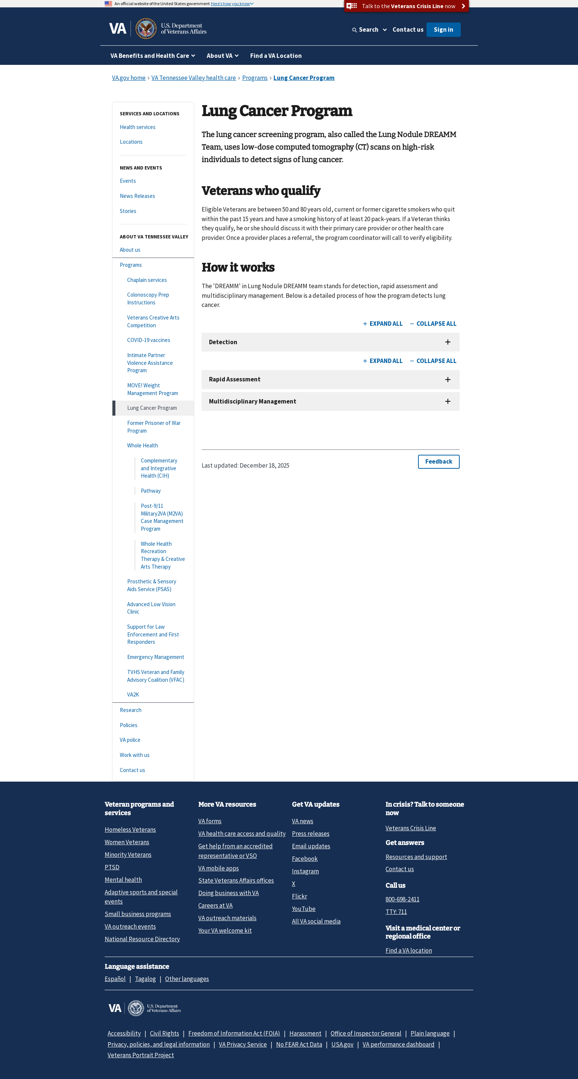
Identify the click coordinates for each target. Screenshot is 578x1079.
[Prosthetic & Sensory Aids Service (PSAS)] (153, 585)
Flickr (299, 896)
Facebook (305, 859)
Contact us (408, 29)
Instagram (305, 871)
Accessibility (124, 1033)
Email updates (311, 846)
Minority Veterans (128, 855)
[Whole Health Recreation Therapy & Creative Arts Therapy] (153, 556)
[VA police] (153, 740)
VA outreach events (130, 926)
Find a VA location (409, 950)
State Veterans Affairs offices (236, 880)
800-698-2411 (402, 899)
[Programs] (153, 265)
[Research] (153, 710)
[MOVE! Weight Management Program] (153, 389)
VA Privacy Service (243, 1044)
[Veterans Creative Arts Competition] (153, 321)
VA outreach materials (227, 918)
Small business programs (138, 914)
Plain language (430, 1033)
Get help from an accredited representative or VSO (235, 850)
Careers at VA (215, 905)
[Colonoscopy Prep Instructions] (153, 298)
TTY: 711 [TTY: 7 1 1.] (396, 912)
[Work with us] (153, 755)
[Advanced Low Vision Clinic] (153, 608)
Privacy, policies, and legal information (159, 1044)
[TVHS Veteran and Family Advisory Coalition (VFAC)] (153, 676)
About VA (220, 56)
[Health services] (153, 127)
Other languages (187, 979)
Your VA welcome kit (225, 930)
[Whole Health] (153, 445)
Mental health (123, 880)
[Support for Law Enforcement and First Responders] (153, 634)
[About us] (153, 250)
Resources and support (416, 857)
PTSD (112, 867)
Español (115, 979)
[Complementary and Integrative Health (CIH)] (153, 468)
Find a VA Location (276, 56)
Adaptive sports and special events (141, 896)
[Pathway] (153, 491)
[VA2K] (153, 694)
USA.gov (342, 1044)
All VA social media (316, 921)
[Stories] (153, 211)
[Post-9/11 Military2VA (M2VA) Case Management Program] (153, 518)
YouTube (304, 909)
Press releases (311, 834)
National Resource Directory (142, 939)
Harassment (305, 1033)
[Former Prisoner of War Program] (153, 427)
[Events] (153, 181)
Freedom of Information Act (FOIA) (234, 1033)
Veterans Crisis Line (411, 828)
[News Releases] (153, 196)
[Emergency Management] (153, 657)
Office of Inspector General (366, 1033)
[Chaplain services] (153, 280)
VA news (302, 821)
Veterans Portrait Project (141, 1055)
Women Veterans (127, 842)
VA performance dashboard (399, 1044)
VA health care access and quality (242, 834)
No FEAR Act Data (299, 1044)
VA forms (210, 821)
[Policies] (153, 725)
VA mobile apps (218, 868)
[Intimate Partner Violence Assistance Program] (153, 363)
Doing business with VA (228, 893)
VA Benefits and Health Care (150, 56)
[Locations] (153, 142)
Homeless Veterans (130, 829)
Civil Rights (164, 1033)
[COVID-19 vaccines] (153, 340)
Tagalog (145, 979)
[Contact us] (153, 770)
